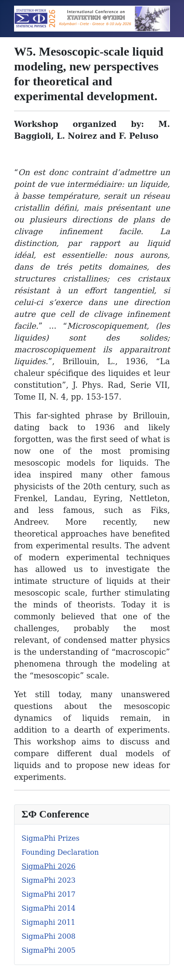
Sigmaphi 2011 (49, 922)
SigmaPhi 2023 (49, 880)
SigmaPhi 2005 (49, 950)
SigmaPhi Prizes (50, 838)
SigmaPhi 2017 (49, 894)
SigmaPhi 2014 (49, 908)
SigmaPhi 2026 (49, 866)
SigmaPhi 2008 (49, 936)
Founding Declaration (60, 852)
